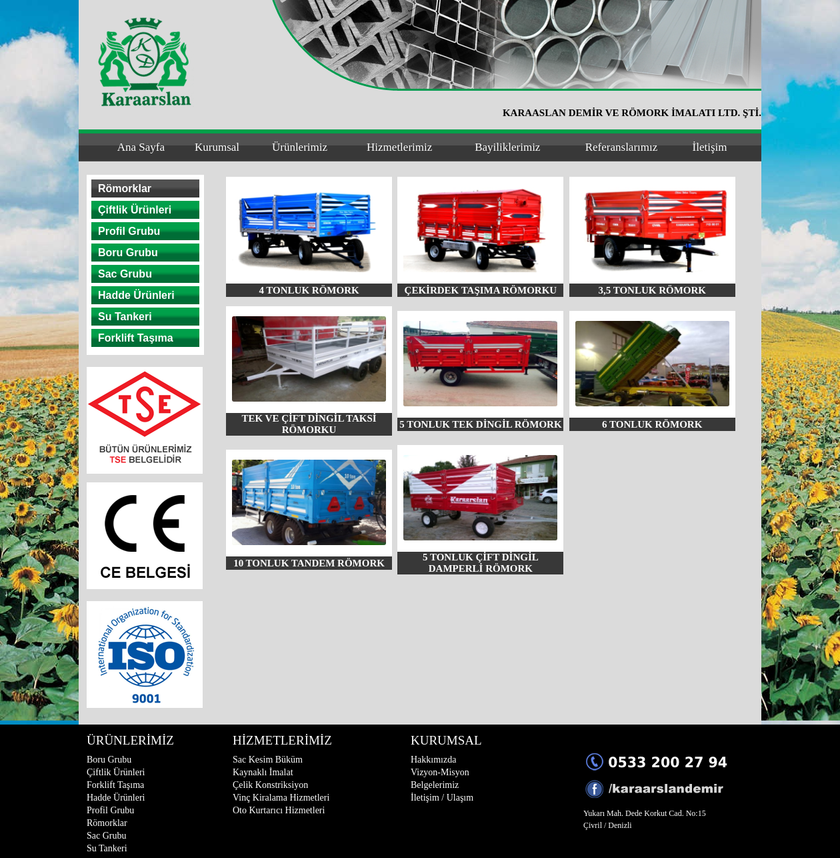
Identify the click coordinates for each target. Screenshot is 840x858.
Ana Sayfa (141, 147)
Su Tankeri (125, 316)
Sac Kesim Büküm (268, 760)
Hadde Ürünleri (136, 295)
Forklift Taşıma (135, 338)
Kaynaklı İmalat (263, 772)
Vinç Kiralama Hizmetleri (281, 798)
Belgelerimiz (435, 785)
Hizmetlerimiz (399, 147)
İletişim (710, 147)
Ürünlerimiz (299, 147)
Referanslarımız (621, 147)
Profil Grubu (129, 231)
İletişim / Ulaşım (442, 798)
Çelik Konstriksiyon (270, 785)
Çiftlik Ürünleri (134, 210)
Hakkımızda (433, 760)
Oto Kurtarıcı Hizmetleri (279, 810)
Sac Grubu (125, 274)
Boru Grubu (128, 252)
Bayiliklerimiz (507, 147)
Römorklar (124, 188)
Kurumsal (217, 147)
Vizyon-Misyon (440, 772)
